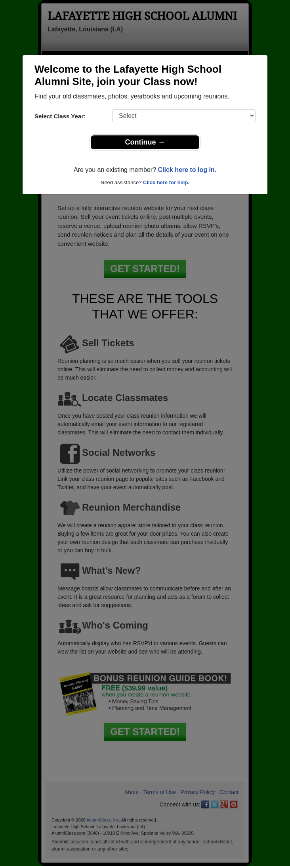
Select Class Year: (60, 116)
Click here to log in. (187, 169)
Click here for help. (166, 182)
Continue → (145, 142)
